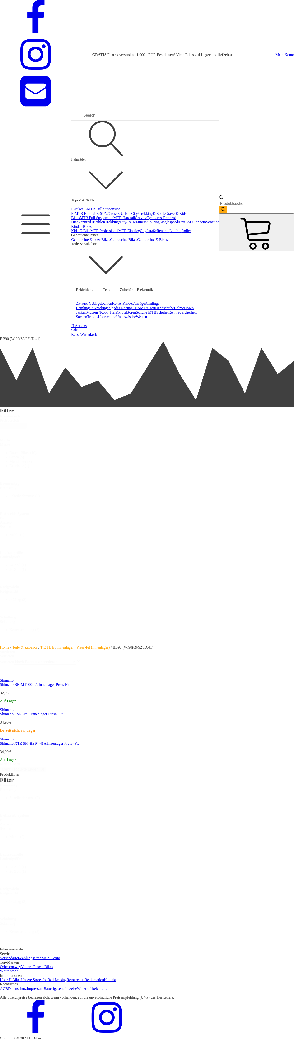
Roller (186, 231)
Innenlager (65, 647)
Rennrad (84, 222)
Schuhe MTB (146, 312)
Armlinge (152, 303)
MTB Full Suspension (96, 218)
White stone (9, 971)
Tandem (200, 222)
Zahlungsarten (31, 958)
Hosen (189, 308)
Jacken (81, 312)
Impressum (35, 989)
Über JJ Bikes (10, 980)
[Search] (223, 209)
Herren (117, 303)
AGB (4, 989)
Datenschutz (17, 989)
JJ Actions (79, 326)
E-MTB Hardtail (83, 213)
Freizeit (149, 308)
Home (4, 647)
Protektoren (127, 312)
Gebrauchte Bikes (123, 240)
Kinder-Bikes (81, 227)
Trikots (92, 317)
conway (15, 967)
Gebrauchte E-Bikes (152, 240)
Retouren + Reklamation (85, 980)
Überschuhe (107, 317)
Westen (141, 317)
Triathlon (98, 222)
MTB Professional (104, 231)
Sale (74, 330)
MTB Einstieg (129, 231)
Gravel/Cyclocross (149, 218)
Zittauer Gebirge (88, 303)
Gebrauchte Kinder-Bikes (90, 240)
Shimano (7, 680)
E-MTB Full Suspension (102, 209)
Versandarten (10, 958)
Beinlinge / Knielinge (92, 308)
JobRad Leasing (54, 980)
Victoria (27, 967)
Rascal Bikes (43, 967)
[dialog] (147, 864)
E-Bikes (77, 209)
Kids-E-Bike (80, 231)
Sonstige (212, 222)
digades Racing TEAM (126, 308)
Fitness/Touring (148, 222)
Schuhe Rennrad (168, 312)
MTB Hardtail (124, 218)
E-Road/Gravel (164, 213)
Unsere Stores (31, 980)
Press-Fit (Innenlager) (93, 647)
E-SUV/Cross (106, 213)
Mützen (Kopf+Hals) (102, 312)
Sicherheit (189, 312)
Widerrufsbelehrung (92, 989)
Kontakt (110, 980)
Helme (179, 308)
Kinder (128, 303)
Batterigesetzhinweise (60, 989)
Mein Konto (284, 55)
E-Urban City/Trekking (135, 213)
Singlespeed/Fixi (172, 222)
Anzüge (139, 303)
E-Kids (181, 213)
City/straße (148, 231)
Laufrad (175, 231)
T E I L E (47, 647)
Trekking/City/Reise (120, 222)
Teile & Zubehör (24, 647)
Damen (106, 303)
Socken (81, 317)
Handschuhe (164, 308)
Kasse (75, 334)
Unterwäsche (126, 317)
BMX (189, 222)
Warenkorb (88, 334)
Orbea (4, 967)
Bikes (75, 218)
